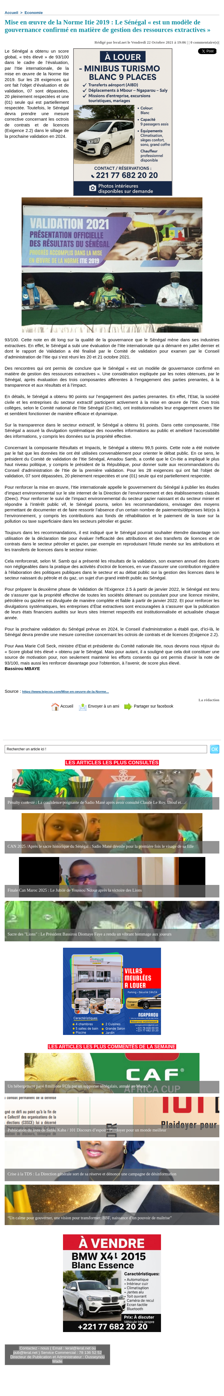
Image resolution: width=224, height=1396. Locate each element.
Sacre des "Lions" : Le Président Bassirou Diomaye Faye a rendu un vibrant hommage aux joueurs (88, 934)
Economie (33, 12)
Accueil (11, 12)
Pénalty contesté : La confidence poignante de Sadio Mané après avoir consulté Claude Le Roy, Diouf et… (95, 802)
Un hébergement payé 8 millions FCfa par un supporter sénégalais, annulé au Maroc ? (77, 1086)
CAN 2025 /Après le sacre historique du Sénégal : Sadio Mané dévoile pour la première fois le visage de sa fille (99, 846)
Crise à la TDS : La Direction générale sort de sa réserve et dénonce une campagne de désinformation (90, 1174)
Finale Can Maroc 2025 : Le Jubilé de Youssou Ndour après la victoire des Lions (73, 890)
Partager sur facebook (150, 706)
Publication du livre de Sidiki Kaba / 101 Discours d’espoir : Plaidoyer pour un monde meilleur (86, 1130)
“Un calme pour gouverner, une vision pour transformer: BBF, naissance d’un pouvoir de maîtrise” (88, 1218)
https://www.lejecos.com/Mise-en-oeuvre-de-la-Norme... (64, 691)
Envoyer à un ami (98, 706)
